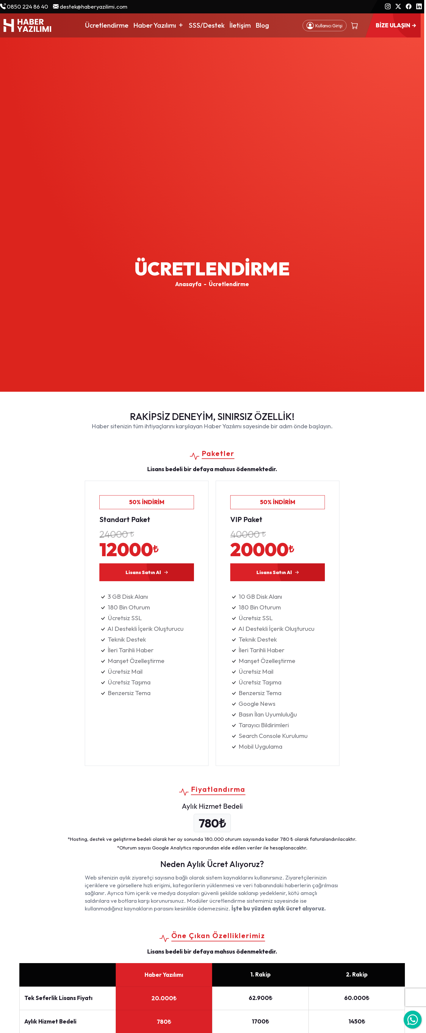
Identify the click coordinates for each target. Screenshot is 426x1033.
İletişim (240, 25)
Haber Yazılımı (158, 25)
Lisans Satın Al (148, 572)
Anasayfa (188, 284)
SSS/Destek (207, 25)
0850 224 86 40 (24, 6)
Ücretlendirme (107, 25)
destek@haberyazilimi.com (90, 6)
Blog (262, 25)
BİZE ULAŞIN (396, 25)
